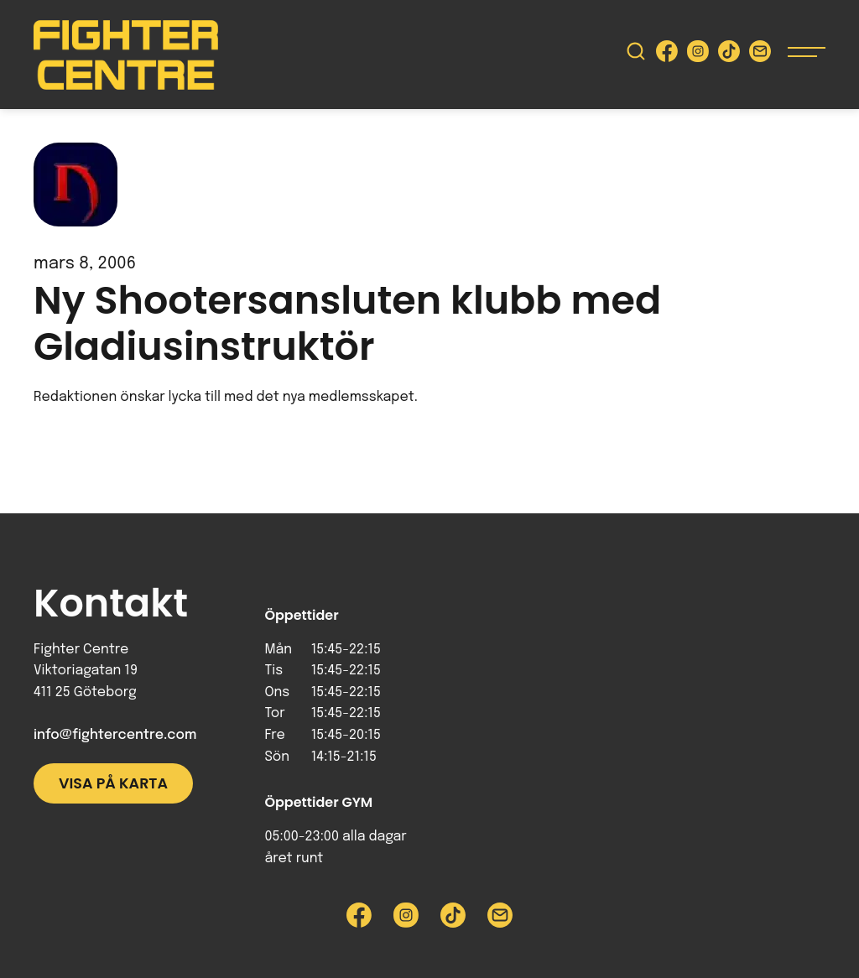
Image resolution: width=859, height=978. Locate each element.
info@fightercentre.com (115, 735)
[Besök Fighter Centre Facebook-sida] (667, 55)
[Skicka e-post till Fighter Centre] (760, 55)
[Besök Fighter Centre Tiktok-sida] (729, 55)
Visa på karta (113, 783)
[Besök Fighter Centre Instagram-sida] (698, 55)
